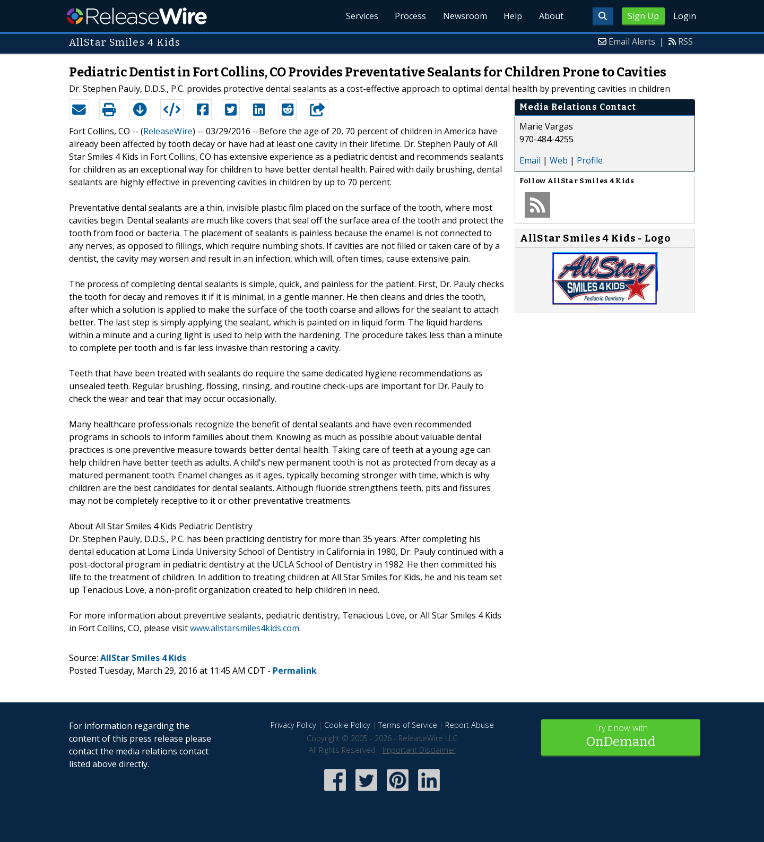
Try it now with (620, 736)
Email (530, 160)
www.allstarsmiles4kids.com (244, 628)
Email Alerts (632, 41)
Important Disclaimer (419, 750)
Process (409, 16)
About (551, 16)
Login (684, 16)
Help (512, 16)
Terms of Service (407, 725)
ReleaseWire (137, 16)
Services (360, 16)
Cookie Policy (347, 725)
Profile (590, 160)
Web (559, 160)
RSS (685, 41)
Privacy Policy (293, 725)
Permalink (295, 670)
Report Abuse (469, 725)
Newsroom (464, 16)
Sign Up (643, 16)
